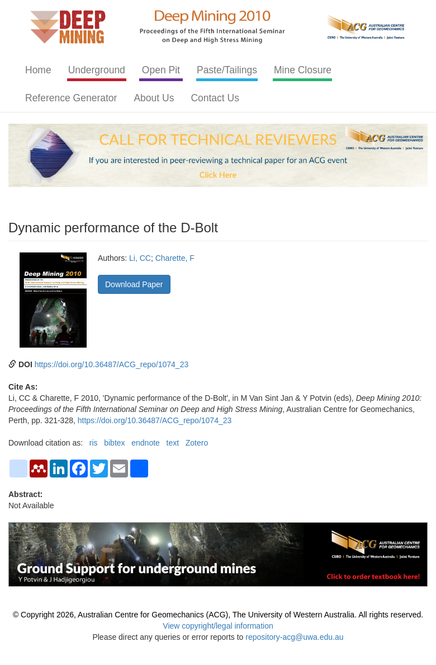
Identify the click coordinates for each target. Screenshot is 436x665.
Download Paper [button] (134, 284)
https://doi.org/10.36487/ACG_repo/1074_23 (112, 364)
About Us (154, 98)
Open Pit (161, 70)
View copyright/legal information (218, 625)
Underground (96, 70)
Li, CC (140, 258)
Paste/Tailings (227, 70)
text (173, 442)
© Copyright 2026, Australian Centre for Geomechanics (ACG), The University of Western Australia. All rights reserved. (218, 614)
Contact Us (215, 98)
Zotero (197, 442)
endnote (145, 442)
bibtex (114, 442)
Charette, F (175, 258)
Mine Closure (302, 70)
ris (93, 442)
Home (38, 70)
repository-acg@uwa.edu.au (294, 637)
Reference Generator (71, 98)
